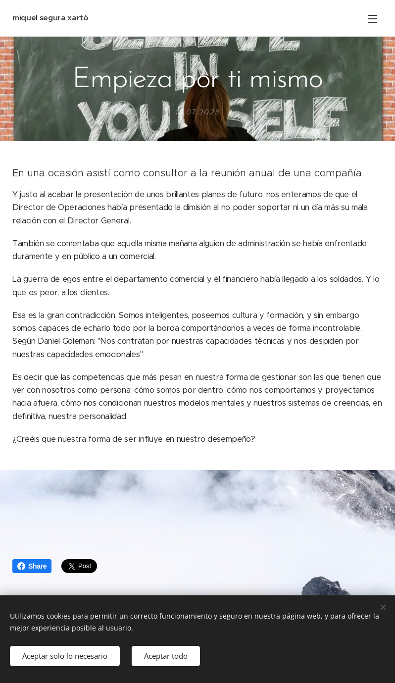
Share (32, 566)
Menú (372, 18)
